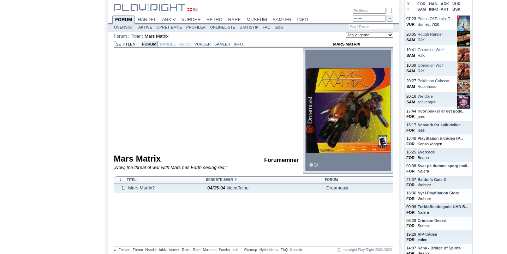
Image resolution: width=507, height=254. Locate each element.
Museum (256, 19)
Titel (132, 180)
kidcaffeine (238, 187)
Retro (215, 19)
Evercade (426, 152)
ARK (445, 4)
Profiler (196, 27)
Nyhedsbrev (269, 250)
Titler (136, 36)
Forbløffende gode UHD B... (443, 207)
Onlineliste (222, 27)
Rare (234, 19)
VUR (456, 4)
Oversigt (124, 27)
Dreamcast (337, 187)
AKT (445, 9)
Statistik (248, 27)
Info (302, 19)
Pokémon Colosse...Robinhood (435, 83)
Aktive (145, 27)
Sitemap (250, 250)
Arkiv (169, 19)
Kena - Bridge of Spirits (439, 248)
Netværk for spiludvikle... (441, 125)
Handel (147, 19)
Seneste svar (219, 180)
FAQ (266, 27)
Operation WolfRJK (430, 52)
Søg (279, 27)
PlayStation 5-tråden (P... (440, 138)
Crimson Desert (432, 220)
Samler (282, 19)
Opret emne (169, 27)
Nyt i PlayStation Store (438, 193)
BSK (456, 9)
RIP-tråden (427, 234)
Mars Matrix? (141, 187)
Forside (124, 250)
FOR (421, 4)
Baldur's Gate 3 (432, 179)
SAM (421, 9)
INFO (433, 9)
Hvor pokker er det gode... (442, 111)
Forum (124, 20)
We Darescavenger (427, 99)
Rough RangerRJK (430, 37)
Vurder (191, 19)
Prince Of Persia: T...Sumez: (435, 21)
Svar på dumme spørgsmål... (444, 166)
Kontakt (296, 250)
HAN (433, 4)
